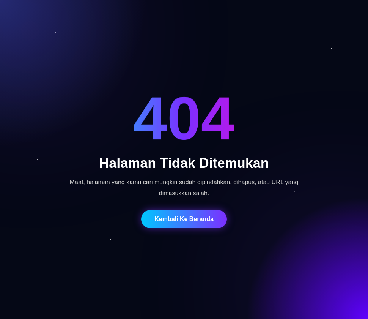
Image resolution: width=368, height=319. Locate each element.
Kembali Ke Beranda (184, 219)
